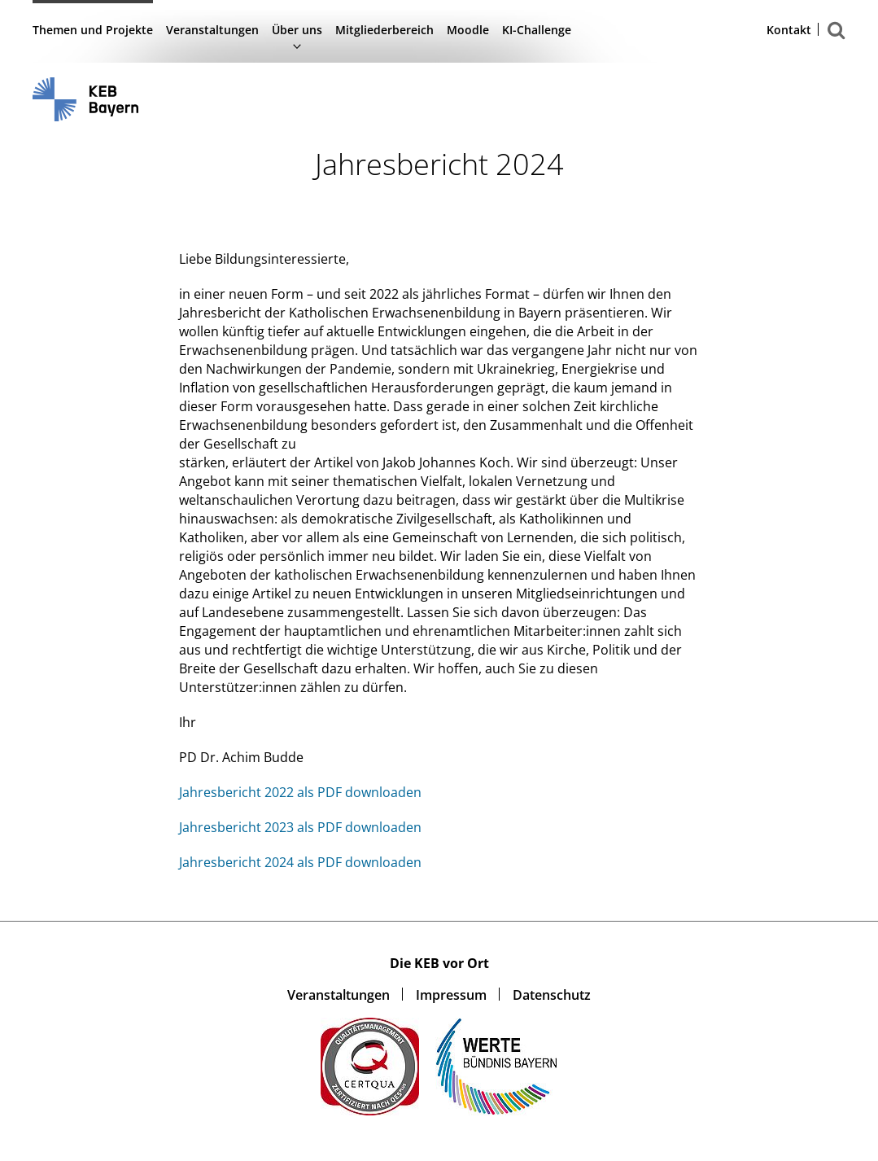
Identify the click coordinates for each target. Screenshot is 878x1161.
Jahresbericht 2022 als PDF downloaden (300, 792)
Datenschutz (552, 995)
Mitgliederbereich (384, 29)
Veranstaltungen (212, 29)
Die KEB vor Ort (439, 963)
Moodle (468, 29)
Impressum (451, 995)
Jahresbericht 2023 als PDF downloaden (300, 827)
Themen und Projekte (93, 29)
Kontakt (789, 30)
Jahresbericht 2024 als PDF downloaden (300, 862)
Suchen (836, 38)
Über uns (297, 29)
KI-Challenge (536, 29)
